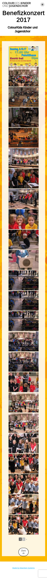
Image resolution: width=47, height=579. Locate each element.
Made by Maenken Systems (23, 568)
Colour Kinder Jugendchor (16, 4)
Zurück (23, 552)
